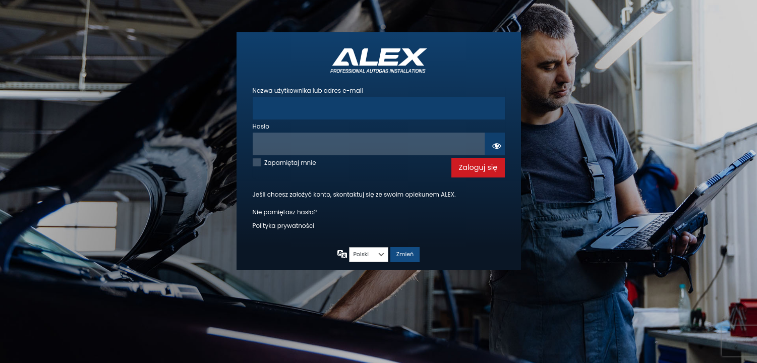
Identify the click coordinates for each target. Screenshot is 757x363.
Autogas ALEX (379, 60)
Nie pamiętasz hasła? (285, 212)
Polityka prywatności (284, 225)
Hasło (261, 126)
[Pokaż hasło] (495, 144)
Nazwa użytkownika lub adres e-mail (308, 90)
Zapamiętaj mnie (290, 162)
